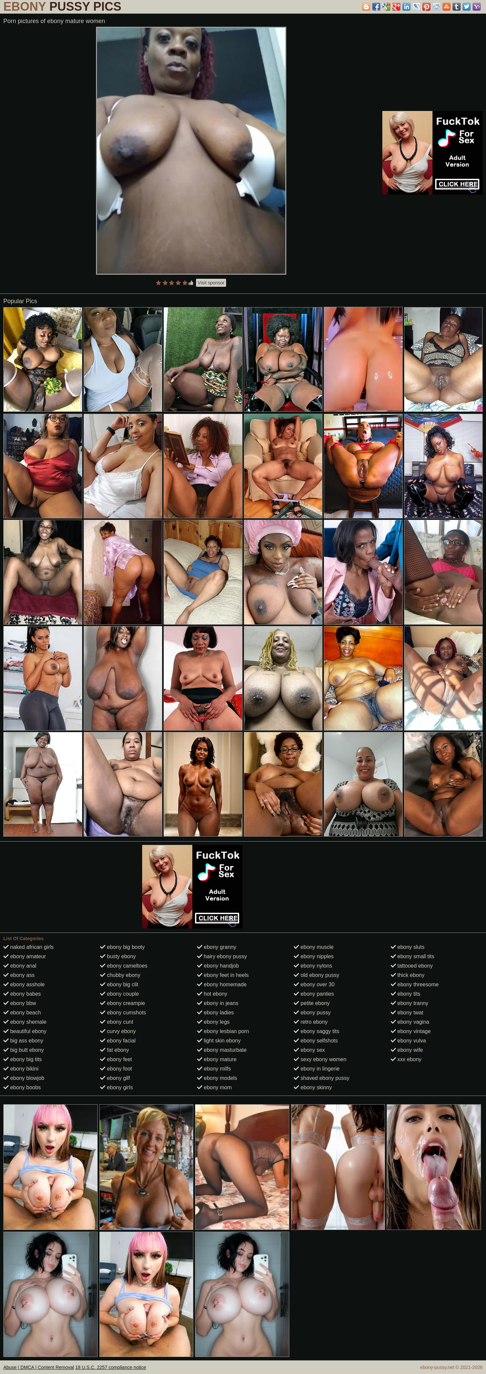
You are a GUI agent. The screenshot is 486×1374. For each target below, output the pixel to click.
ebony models (217, 1078)
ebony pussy (312, 1012)
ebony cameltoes (123, 966)
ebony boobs (22, 1087)
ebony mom (214, 1087)
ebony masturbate (222, 1050)
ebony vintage (411, 1031)
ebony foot (116, 1069)
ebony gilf (115, 1078)
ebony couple (119, 994)
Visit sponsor (211, 282)
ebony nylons (313, 966)
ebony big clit (119, 984)
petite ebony (312, 1003)
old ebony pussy (316, 975)
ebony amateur (24, 956)
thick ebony (407, 975)
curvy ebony (118, 1031)
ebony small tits (412, 956)
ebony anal (19, 966)
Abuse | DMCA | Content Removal (38, 1367)
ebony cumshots (123, 1012)
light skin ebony (219, 1040)
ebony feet (116, 1059)
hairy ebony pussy (222, 956)
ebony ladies (215, 1012)
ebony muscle (313, 947)
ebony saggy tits (316, 1031)
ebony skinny (313, 1087)
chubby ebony (120, 975)
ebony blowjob (23, 1078)
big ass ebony (23, 1040)
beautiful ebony (24, 1031)
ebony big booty (122, 947)
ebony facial (117, 1040)
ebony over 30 (314, 984)
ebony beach (22, 1012)
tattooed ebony (412, 966)
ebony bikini (20, 1069)
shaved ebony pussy (321, 1078)
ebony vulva (408, 1040)
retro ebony (310, 1022)
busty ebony (118, 956)
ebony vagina (410, 1022)
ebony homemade (222, 984)
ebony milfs (214, 1069)
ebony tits (405, 994)
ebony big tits (22, 1059)
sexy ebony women (320, 1059)
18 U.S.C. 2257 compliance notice (110, 1367)
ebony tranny (409, 1003)
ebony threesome (415, 984)
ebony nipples (313, 956)
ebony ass (18, 975)
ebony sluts (407, 947)
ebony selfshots (316, 1040)
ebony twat (407, 1012)
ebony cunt (116, 1022)
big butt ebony (23, 1050)
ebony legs (213, 1022)
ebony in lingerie (316, 1069)
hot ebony (212, 994)
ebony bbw (19, 1003)
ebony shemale (24, 1022)
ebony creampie (122, 1003)
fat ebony (114, 1050)
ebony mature (216, 1059)
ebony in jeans (217, 1003)
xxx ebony (406, 1059)
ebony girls (116, 1087)
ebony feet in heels (223, 975)
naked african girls (28, 947)
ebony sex (309, 1050)
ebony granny (216, 947)
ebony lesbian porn (223, 1031)
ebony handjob (218, 966)
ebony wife (407, 1050)
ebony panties (314, 994)
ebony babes (22, 994)
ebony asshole (24, 984)
